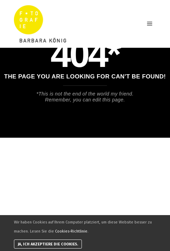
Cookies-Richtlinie (71, 231)
